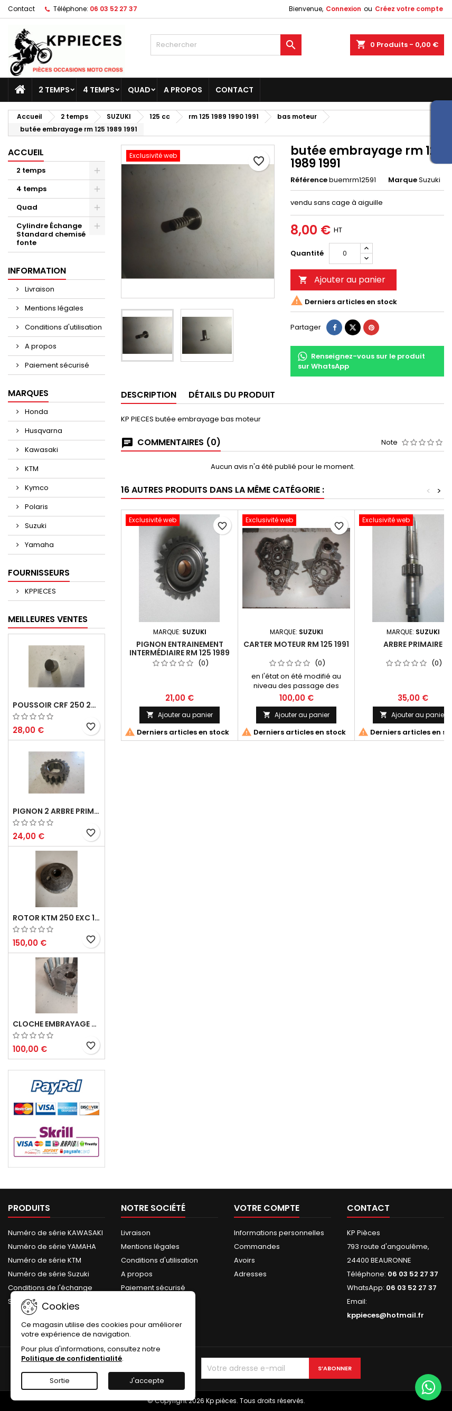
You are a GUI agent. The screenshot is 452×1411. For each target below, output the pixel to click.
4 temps (99, 89)
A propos (183, 89)
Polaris (35, 507)
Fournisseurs (39, 573)
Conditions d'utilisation (62, 327)
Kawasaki (40, 450)
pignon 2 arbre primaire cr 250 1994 (56, 811)
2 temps (54, 89)
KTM (31, 469)
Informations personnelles (279, 1233)
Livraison (38, 289)
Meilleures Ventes (48, 619)
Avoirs (244, 1260)
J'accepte (146, 1381)
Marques (28, 393)
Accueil (26, 152)
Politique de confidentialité (71, 1358)
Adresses (250, 1274)
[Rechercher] (225, 44)
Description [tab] (148, 395)
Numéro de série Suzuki (48, 1274)
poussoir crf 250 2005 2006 (56, 705)
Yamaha (38, 545)
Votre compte (266, 1208)
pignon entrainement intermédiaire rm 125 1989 (179, 648)
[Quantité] (345, 253)
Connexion (343, 8)
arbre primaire (412, 644)
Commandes (257, 1246)
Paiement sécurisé (56, 365)
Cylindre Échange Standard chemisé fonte (51, 234)
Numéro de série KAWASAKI (55, 1233)
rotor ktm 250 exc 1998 (56, 918)
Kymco (36, 488)
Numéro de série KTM (44, 1260)
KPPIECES (39, 591)
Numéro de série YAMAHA (52, 1246)
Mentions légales (53, 308)
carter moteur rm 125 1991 (296, 644)
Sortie (60, 1381)
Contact (21, 8)
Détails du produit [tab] (232, 395)
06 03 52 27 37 (113, 8)
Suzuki (34, 526)
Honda (35, 412)
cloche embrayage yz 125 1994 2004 (56, 1024)
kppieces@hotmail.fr (385, 1315)
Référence (308, 180)
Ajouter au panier (341, 280)
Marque (402, 180)
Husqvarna (42, 431)
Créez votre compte (409, 8)
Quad (139, 89)
